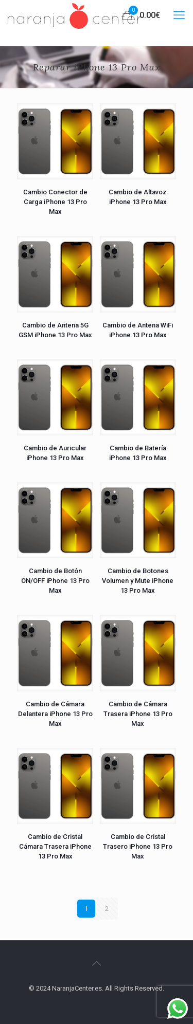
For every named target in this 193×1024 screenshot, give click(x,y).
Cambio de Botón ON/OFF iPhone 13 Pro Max (55, 580)
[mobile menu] (179, 15)
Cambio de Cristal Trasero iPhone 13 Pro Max (137, 846)
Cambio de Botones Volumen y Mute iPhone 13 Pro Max (137, 580)
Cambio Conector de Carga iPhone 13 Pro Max (55, 201)
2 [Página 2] (107, 908)
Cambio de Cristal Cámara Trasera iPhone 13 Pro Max (55, 846)
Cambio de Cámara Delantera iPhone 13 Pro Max (55, 713)
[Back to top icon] (96, 963)
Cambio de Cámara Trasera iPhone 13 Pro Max (137, 713)
